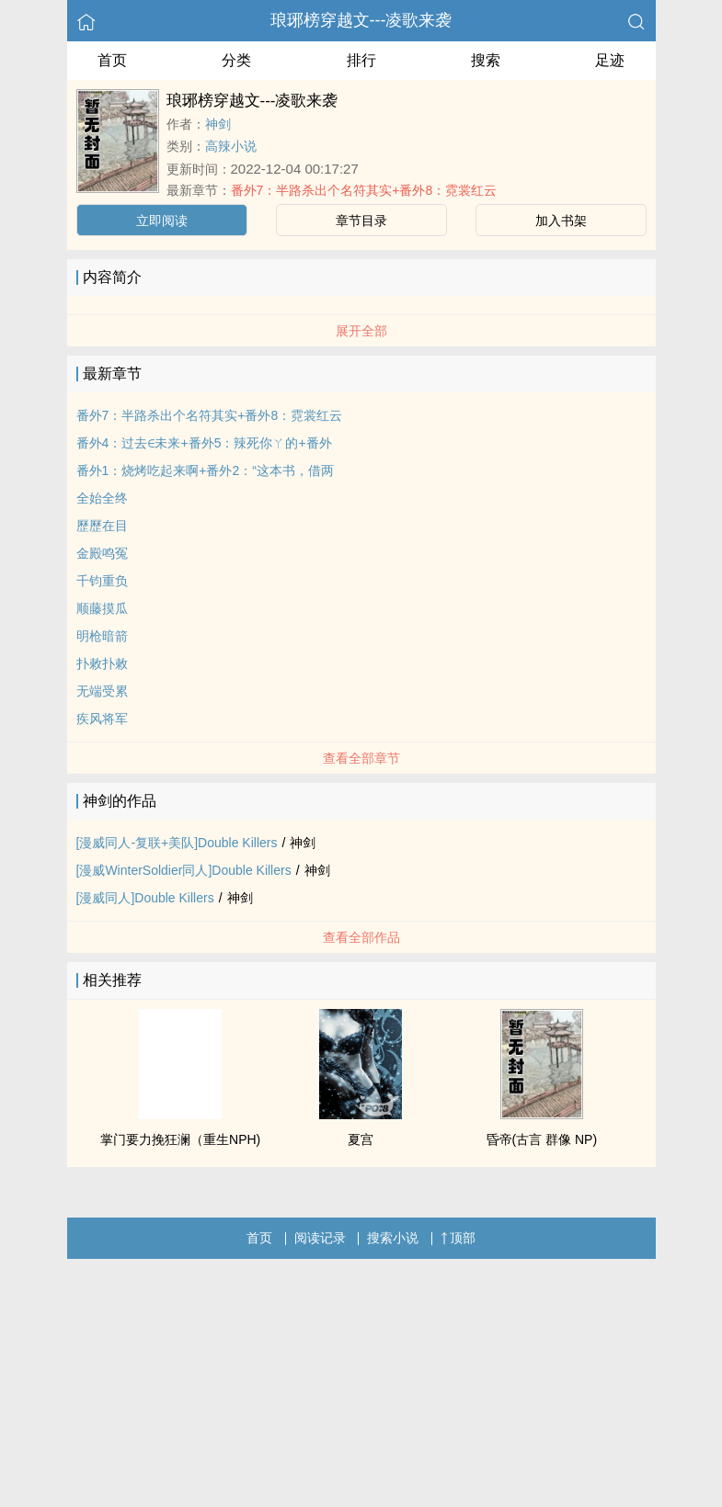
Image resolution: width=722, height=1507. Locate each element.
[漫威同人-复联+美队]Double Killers (177, 842)
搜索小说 (392, 1237)
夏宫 (360, 1139)
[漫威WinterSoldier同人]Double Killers (184, 870)
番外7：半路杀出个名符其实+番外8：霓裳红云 (364, 190)
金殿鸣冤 (102, 553)
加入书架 (561, 220)
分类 (236, 60)
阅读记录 (320, 1237)
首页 (112, 60)
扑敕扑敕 (102, 663)
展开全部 (361, 330)
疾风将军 (102, 718)
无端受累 (102, 691)
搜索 (485, 60)
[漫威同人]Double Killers (145, 897)
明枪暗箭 (102, 636)
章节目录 (361, 220)
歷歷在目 (102, 525)
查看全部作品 (361, 937)
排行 (361, 60)
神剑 (218, 124)
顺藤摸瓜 (102, 608)
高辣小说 (231, 146)
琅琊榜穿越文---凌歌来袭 (361, 20)
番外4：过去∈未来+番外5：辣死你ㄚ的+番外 (204, 443)
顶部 (458, 1237)
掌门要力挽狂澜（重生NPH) (180, 1139)
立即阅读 (162, 220)
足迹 (610, 60)
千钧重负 (102, 580)
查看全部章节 (361, 758)
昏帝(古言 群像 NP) (542, 1139)
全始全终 (102, 498)
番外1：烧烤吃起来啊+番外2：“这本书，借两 (205, 470)
